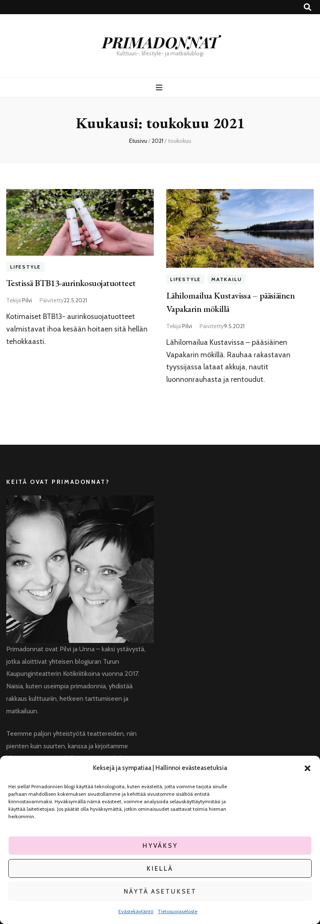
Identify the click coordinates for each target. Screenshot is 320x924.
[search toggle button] (307, 7)
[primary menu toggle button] (160, 88)
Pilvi (27, 300)
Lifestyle (25, 267)
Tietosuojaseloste (178, 911)
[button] (307, 768)
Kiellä (160, 868)
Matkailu (226, 279)
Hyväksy (160, 845)
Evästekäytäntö (135, 911)
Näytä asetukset (160, 891)
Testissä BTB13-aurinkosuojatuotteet (71, 283)
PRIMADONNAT (160, 42)
